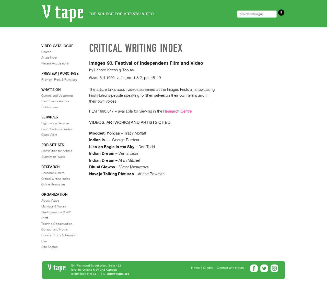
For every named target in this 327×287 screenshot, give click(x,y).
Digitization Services (55, 123)
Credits (208, 268)
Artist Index (49, 57)
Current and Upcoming (57, 95)
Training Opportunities (56, 224)
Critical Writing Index (55, 179)
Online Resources (53, 184)
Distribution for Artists (56, 151)
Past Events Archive (55, 101)
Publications (49, 107)
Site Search (49, 247)
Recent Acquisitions (55, 63)
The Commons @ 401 (56, 212)
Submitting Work (53, 157)
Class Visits (49, 135)
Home (195, 268)
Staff (44, 218)
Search (46, 52)
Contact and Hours (54, 229)
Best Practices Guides (57, 129)
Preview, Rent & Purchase (59, 79)
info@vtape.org (118, 273)
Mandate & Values (53, 206)
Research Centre (177, 111)
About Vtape (50, 200)
